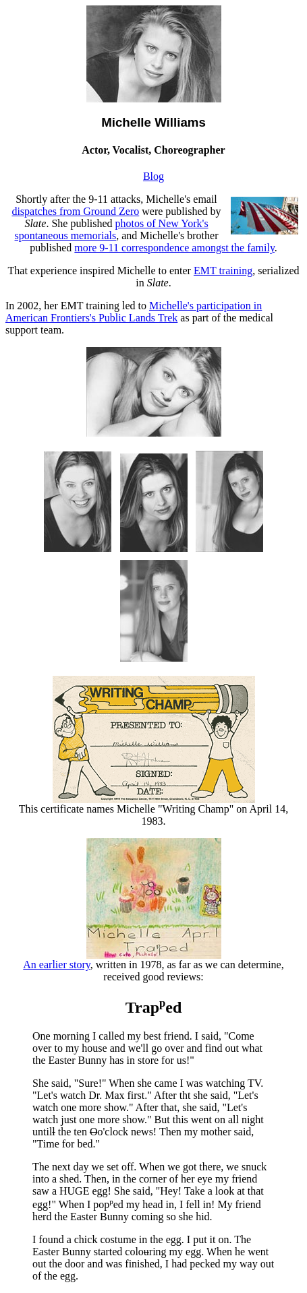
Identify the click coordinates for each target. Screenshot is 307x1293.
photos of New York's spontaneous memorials (111, 229)
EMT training (223, 270)
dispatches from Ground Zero (75, 211)
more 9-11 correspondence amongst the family (174, 247)
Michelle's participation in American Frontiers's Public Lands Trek (133, 311)
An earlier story (122, 959)
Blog (153, 176)
